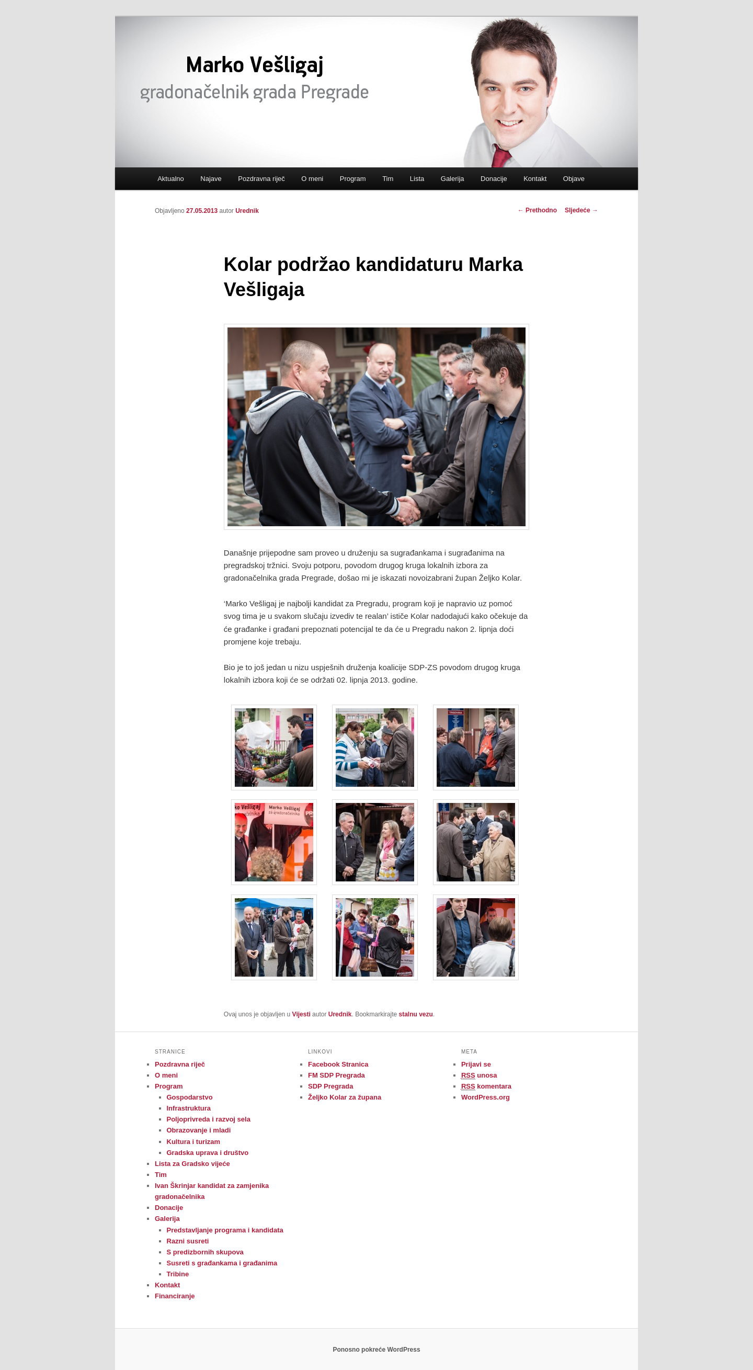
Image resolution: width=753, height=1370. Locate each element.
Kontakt (534, 179)
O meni (312, 179)
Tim (387, 179)
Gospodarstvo (190, 1097)
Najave (210, 179)
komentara (486, 1086)
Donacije (494, 179)
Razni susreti (188, 1241)
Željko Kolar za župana (344, 1097)
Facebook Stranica (338, 1064)
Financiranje (175, 1296)
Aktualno (170, 179)
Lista (417, 179)
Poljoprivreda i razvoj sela (208, 1119)
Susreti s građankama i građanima (222, 1263)
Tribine (178, 1274)
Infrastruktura (189, 1108)
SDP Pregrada (330, 1086)
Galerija (452, 179)
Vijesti (301, 1014)
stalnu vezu (416, 1014)
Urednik (247, 210)
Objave (574, 179)
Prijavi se (476, 1064)
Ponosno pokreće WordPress (376, 1349)
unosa (479, 1075)
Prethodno (537, 210)
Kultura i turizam (194, 1142)
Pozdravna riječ (261, 179)
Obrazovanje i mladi (199, 1130)
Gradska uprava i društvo (208, 1153)
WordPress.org (485, 1097)
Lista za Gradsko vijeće (192, 1164)
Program (353, 179)
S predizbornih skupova (205, 1252)
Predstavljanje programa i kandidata (225, 1230)
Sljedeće (581, 210)
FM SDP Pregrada (336, 1075)
